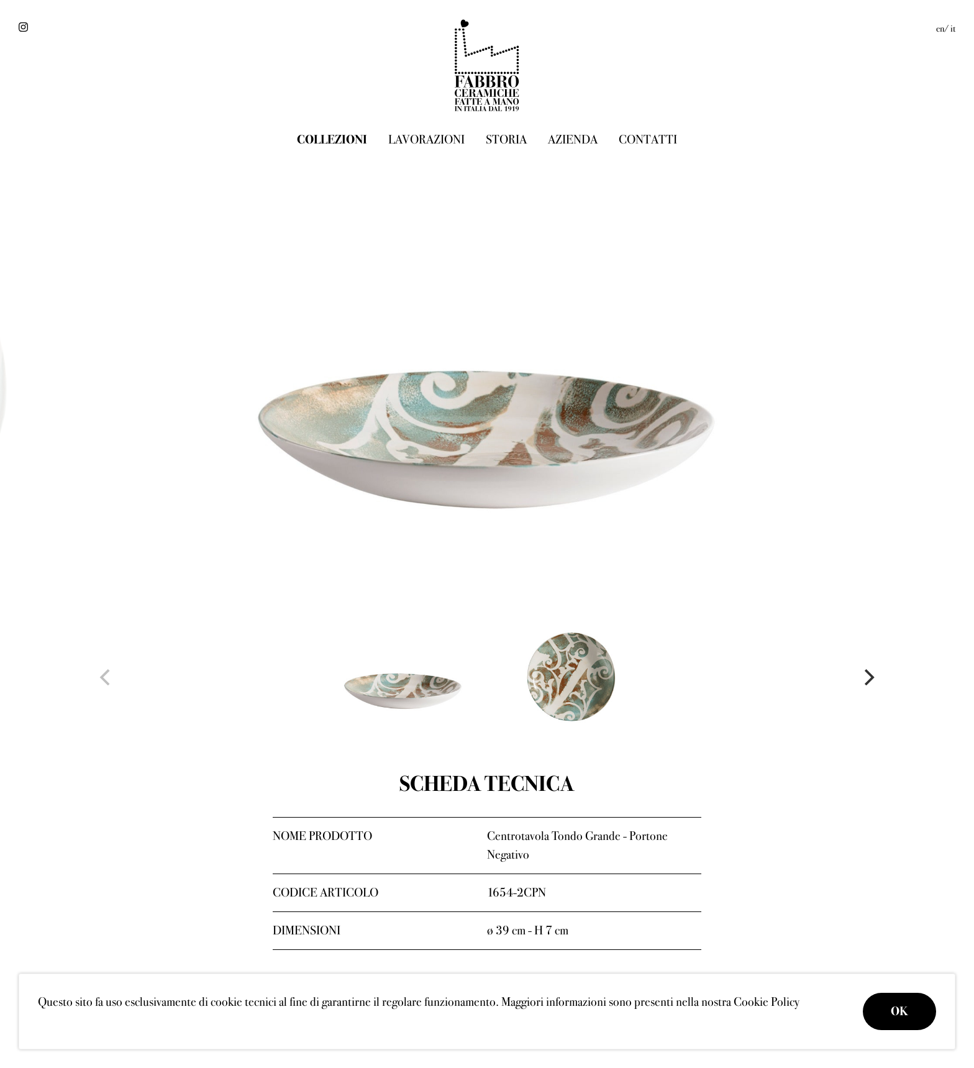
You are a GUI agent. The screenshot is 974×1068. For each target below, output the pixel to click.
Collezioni (332, 139)
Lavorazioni (426, 139)
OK (899, 1011)
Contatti (648, 139)
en (940, 28)
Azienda (573, 139)
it (952, 28)
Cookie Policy (766, 1002)
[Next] (867, 677)
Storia (506, 139)
